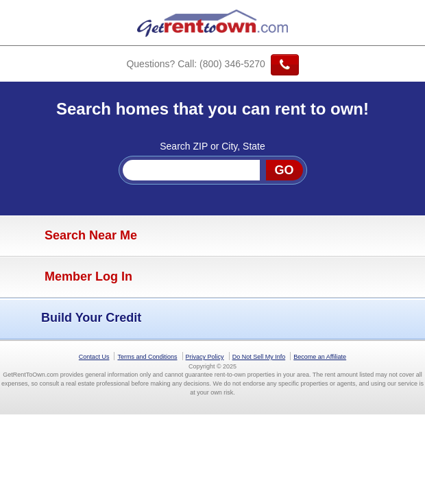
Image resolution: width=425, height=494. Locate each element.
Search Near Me (72, 236)
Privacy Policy (205, 356)
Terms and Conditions (147, 356)
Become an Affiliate (319, 356)
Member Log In (69, 277)
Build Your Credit (74, 318)
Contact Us (94, 356)
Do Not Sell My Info (259, 356)
